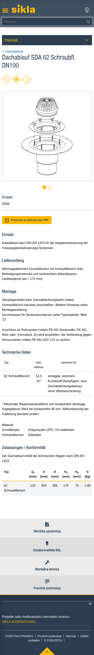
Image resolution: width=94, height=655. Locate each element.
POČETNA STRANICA (19, 636)
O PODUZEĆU (53, 640)
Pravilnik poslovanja (50, 636)
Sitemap (71, 636)
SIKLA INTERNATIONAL (19, 621)
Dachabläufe (12, 51)
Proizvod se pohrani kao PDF (27, 220)
